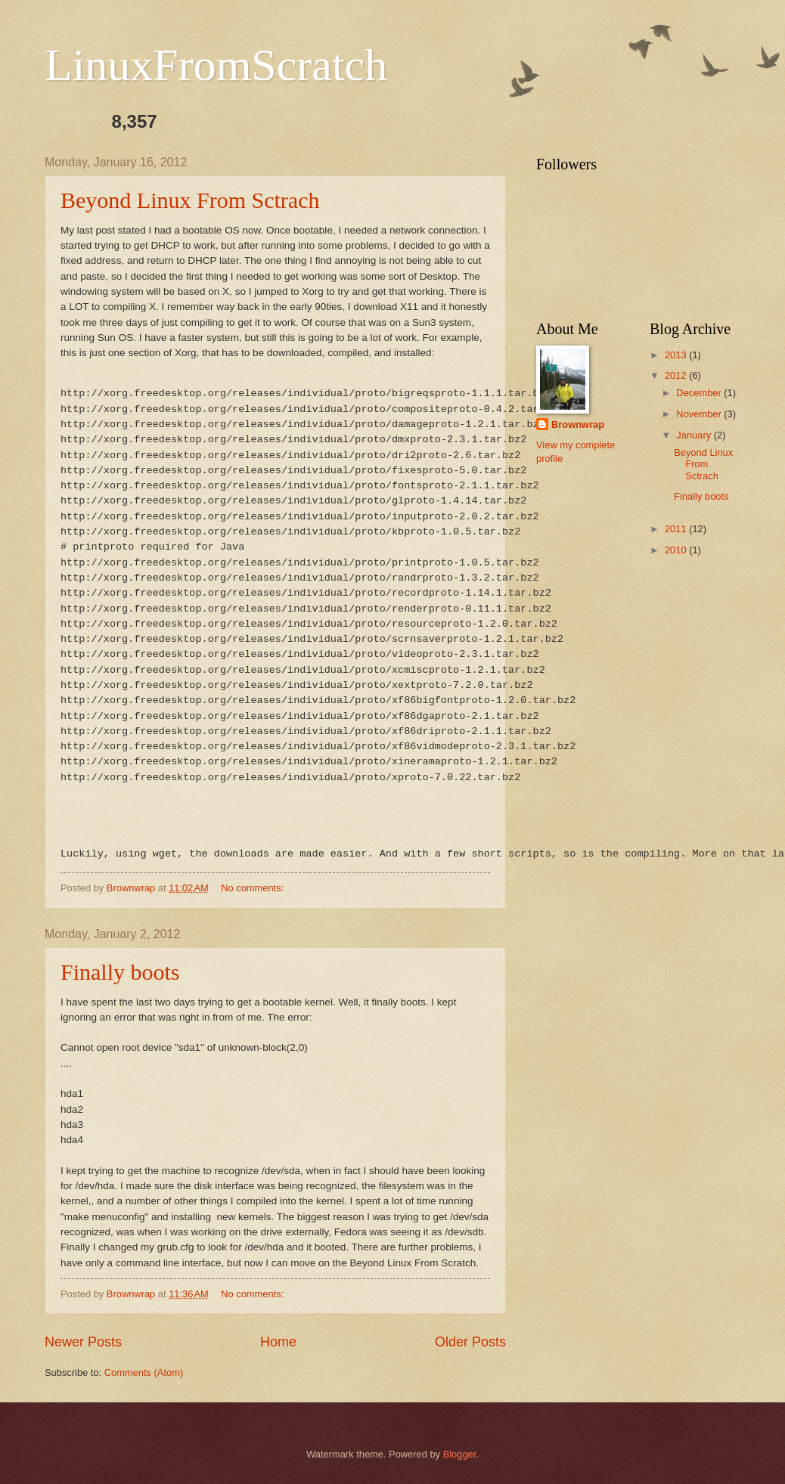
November (700, 414)
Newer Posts (83, 1341)
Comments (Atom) (143, 1372)
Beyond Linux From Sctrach (190, 199)
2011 (677, 528)
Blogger (459, 1454)
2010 (677, 550)
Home (278, 1341)
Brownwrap (577, 424)
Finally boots (120, 971)
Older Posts (470, 1341)
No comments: (254, 888)
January (694, 435)
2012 (677, 375)
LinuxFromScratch (216, 65)
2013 (677, 355)
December (700, 392)
